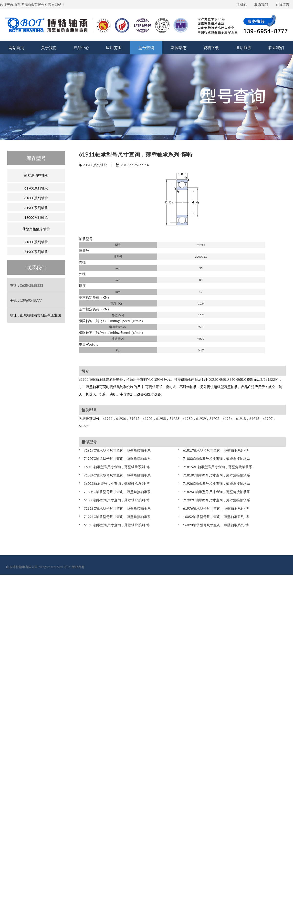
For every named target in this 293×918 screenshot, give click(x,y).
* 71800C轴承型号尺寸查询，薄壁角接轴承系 (214, 458)
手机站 (242, 4)
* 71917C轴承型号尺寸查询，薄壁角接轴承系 (115, 450)
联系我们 (261, 4)
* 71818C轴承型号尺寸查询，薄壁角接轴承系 (214, 475)
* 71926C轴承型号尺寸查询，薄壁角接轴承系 (214, 483)
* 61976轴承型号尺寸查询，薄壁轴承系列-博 (213, 508)
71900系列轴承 (36, 252)
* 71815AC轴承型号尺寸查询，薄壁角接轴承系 (215, 467)
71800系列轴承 (36, 242)
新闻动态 (179, 47)
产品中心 (81, 47)
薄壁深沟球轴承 (36, 175)
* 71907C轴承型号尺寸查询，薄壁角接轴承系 (115, 458)
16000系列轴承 (36, 217)
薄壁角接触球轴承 (36, 229)
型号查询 (146, 47)
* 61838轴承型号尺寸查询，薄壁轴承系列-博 (114, 500)
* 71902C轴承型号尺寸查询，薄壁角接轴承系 (214, 500)
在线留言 (282, 4)
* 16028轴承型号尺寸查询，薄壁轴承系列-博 (213, 525)
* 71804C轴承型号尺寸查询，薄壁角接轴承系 (115, 492)
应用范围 (114, 47)
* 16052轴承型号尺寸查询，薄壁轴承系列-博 (213, 517)
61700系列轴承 (36, 188)
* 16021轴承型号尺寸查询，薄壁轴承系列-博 (114, 483)
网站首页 (16, 47)
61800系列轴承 (36, 198)
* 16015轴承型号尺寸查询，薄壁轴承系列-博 (114, 467)
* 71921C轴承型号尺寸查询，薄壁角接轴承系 (115, 517)
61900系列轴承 (95, 165)
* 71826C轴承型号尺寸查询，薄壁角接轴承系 (214, 492)
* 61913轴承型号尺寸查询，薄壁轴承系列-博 (114, 525)
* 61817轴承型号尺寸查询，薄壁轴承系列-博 (213, 450)
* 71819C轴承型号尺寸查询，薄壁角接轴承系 (115, 508)
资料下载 (211, 47)
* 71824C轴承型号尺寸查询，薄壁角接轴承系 (115, 475)
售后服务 (243, 47)
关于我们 (49, 47)
